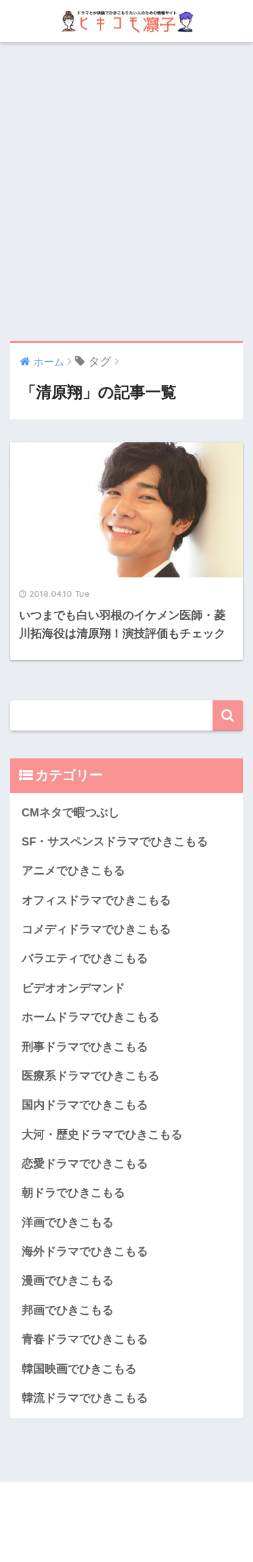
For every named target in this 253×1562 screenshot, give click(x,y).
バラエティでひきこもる (85, 958)
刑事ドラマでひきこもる (85, 1047)
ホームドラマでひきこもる (90, 1017)
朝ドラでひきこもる (73, 1193)
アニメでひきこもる (73, 870)
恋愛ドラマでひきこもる (85, 1163)
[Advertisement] (126, 191)
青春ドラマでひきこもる (85, 1339)
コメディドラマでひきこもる (96, 929)
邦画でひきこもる (67, 1310)
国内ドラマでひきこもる (85, 1105)
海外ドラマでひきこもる (85, 1251)
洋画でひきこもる (67, 1222)
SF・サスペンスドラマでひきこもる (115, 841)
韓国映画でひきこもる (79, 1369)
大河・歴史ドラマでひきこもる (102, 1134)
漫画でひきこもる (67, 1280)
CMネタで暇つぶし (70, 812)
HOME (126, 1507)
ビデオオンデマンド (73, 988)
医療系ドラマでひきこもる (90, 1076)
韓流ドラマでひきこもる (85, 1398)
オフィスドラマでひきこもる (96, 900)
